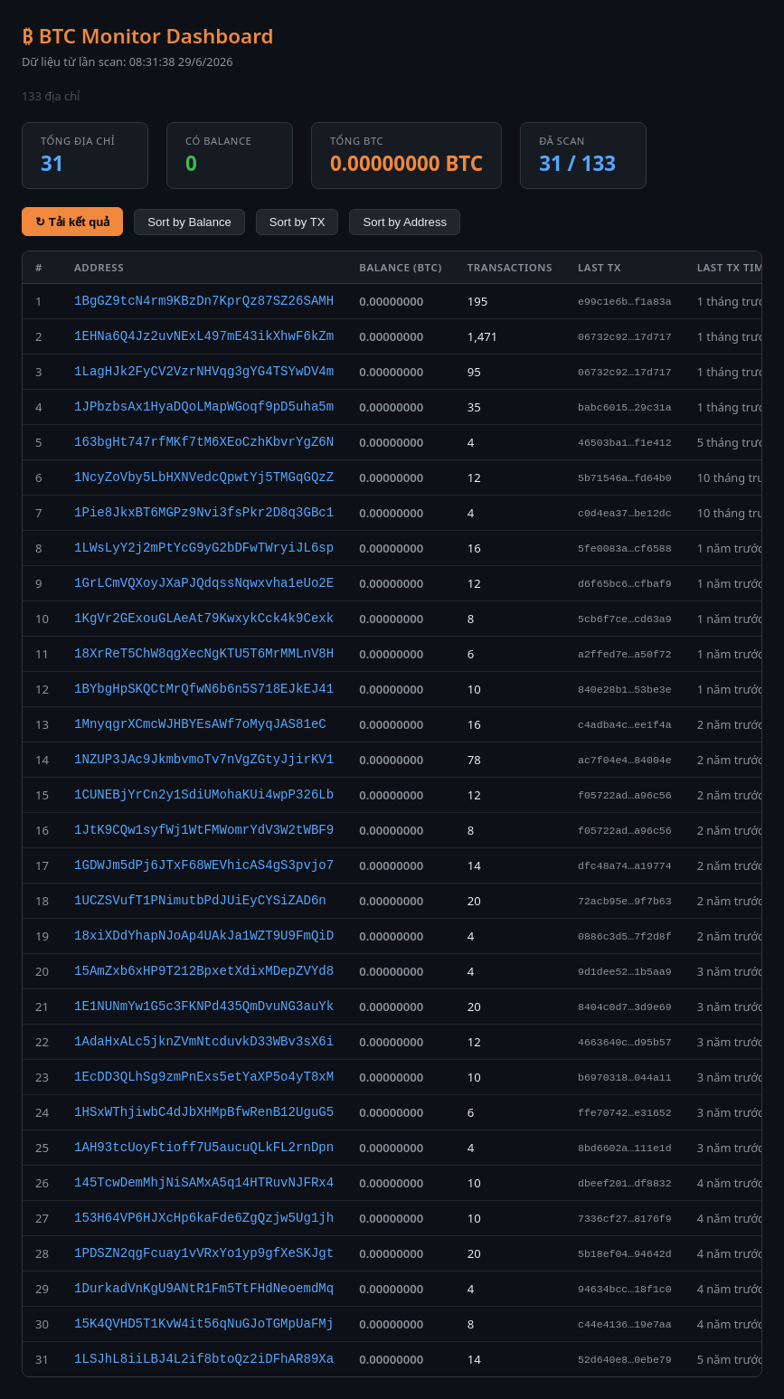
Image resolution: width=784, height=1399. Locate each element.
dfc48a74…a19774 (625, 866)
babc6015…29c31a (625, 407)
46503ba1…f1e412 (625, 443)
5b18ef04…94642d (625, 1254)
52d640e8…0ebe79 (625, 1360)
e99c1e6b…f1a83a (625, 301)
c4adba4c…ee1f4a (625, 725)
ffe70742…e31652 (625, 1113)
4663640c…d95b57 (625, 1042)
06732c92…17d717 (625, 337)
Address (99, 267)
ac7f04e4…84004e (625, 760)
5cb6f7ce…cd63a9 (625, 619)
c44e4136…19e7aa (625, 1324)
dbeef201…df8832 (625, 1183)
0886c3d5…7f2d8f (625, 936)
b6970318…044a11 (625, 1077)
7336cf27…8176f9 (625, 1218)
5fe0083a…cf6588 (625, 548)
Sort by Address (405, 222)
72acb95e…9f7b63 (625, 901)
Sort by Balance (189, 222)
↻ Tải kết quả (72, 222)
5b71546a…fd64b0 (625, 478)
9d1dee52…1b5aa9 (625, 972)
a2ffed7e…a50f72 (625, 654)
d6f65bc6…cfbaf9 (625, 584)
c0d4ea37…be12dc (625, 513)
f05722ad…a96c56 (625, 795)
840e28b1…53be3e (625, 689)
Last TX (599, 267)
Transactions (510, 267)
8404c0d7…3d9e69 (625, 1007)
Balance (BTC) (400, 267)
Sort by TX (297, 222)
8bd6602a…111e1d (625, 1148)
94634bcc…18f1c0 (625, 1289)
